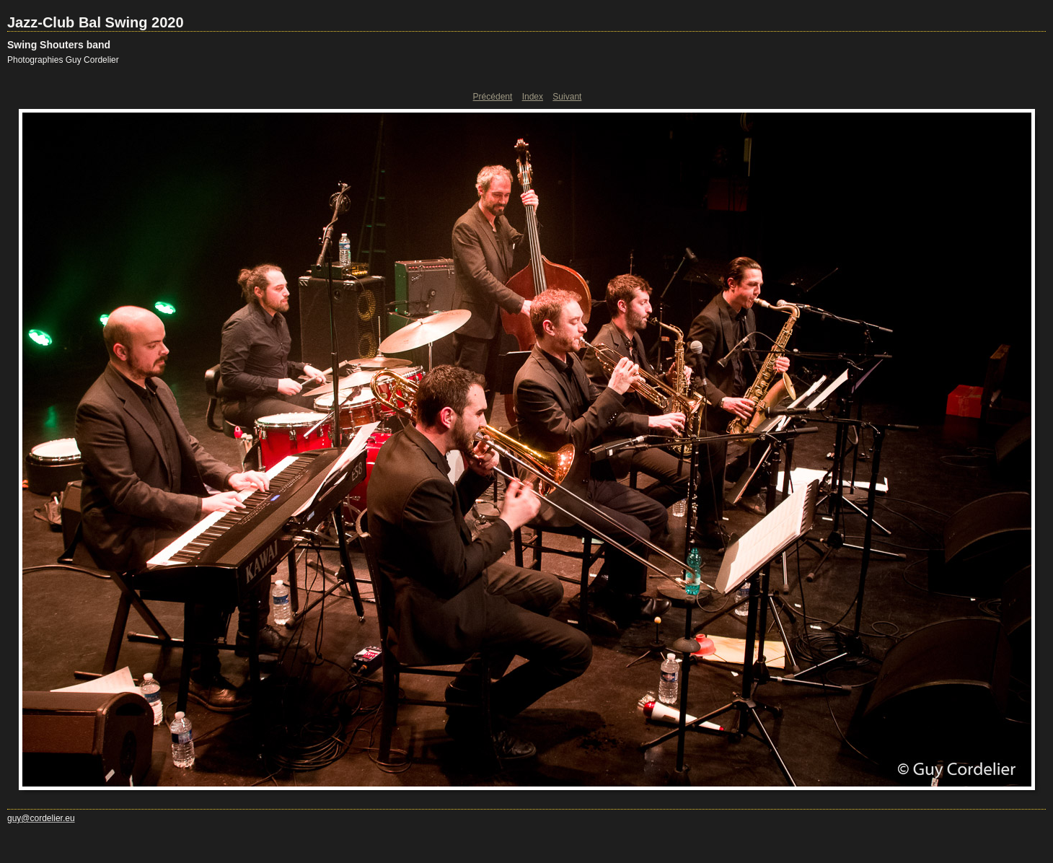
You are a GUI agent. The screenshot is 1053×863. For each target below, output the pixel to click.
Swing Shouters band (58, 45)
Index (532, 97)
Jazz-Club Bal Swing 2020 (95, 22)
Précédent (493, 97)
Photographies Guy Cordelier (63, 60)
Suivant (566, 97)
